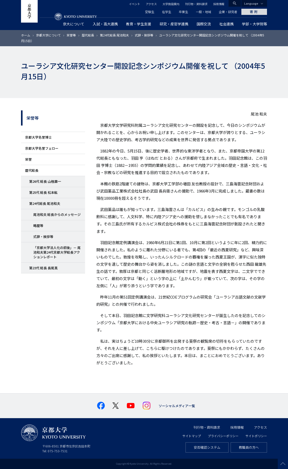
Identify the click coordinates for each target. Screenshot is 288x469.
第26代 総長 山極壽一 (45, 181)
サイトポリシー (256, 436)
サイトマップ (191, 436)
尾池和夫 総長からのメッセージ (57, 214)
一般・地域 (203, 11)
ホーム (25, 35)
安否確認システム (207, 447)
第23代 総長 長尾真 (43, 267)
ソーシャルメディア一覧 (177, 405)
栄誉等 (71, 35)
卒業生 (183, 11)
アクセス (151, 4)
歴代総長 (88, 35)
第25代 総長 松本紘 (43, 192)
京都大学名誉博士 (38, 137)
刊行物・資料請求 (196, 4)
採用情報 (218, 4)
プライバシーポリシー (223, 436)
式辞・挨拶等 (144, 35)
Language (251, 3)
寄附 (254, 11)
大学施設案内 (170, 4)
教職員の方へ (249, 447)
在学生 (166, 11)
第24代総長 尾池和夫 (114, 35)
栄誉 (28, 159)
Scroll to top (283, 464)
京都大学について (48, 35)
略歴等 (38, 225)
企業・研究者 (228, 11)
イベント (134, 4)
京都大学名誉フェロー (41, 148)
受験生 (149, 11)
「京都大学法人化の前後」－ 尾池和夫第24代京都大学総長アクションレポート (57, 252)
